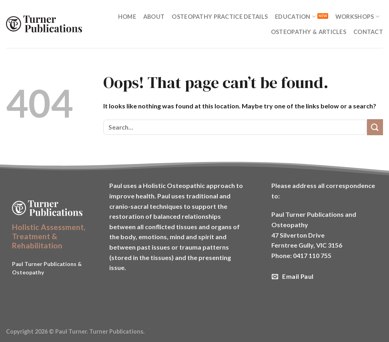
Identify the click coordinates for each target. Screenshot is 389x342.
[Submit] (375, 127)
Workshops (357, 16)
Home (127, 16)
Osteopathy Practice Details (220, 16)
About (153, 16)
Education (295, 16)
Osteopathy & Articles (308, 31)
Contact (368, 31)
